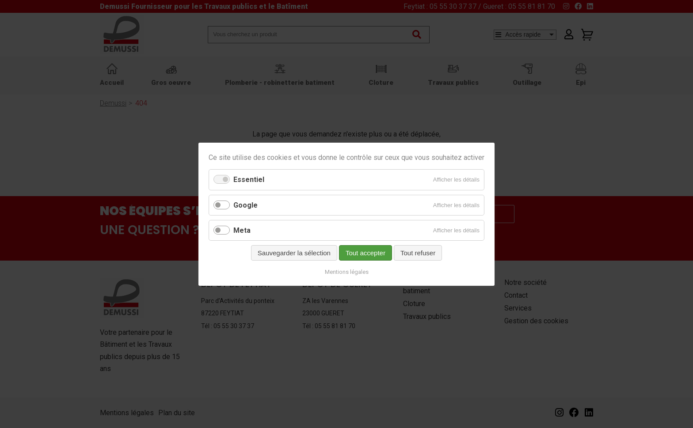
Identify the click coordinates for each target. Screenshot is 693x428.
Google (245, 205)
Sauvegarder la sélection (294, 252)
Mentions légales (347, 271)
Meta (242, 230)
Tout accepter (365, 252)
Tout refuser (417, 252)
